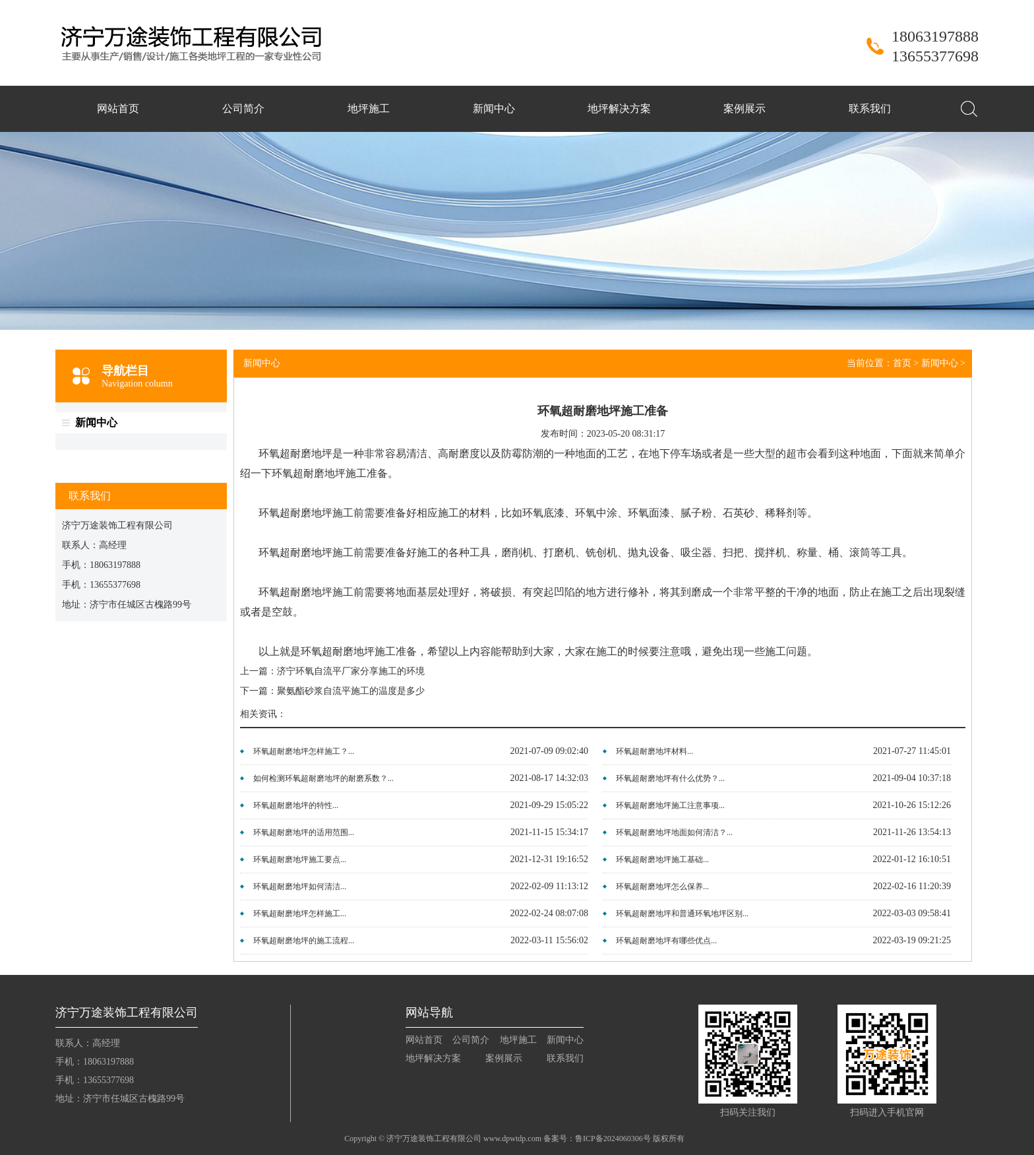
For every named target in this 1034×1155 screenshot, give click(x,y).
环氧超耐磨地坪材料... (654, 751)
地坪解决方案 (619, 108)
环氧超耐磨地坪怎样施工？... (303, 751)
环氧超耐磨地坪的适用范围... (303, 832)
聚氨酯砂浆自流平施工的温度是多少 (351, 691)
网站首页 (118, 108)
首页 (902, 363)
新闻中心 (494, 108)
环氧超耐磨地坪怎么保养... (662, 886)
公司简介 (243, 108)
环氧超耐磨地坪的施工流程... (303, 940)
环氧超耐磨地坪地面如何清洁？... (674, 832)
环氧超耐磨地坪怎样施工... (299, 913)
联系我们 (870, 108)
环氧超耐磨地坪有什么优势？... (670, 778)
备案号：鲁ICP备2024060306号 (597, 1138)
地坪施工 (369, 108)
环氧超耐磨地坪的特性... (295, 805)
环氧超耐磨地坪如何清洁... (299, 886)
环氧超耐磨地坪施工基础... (662, 859)
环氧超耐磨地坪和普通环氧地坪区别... (682, 913)
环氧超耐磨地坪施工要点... (299, 859)
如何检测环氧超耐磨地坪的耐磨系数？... (323, 778)
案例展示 (744, 108)
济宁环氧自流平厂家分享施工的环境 (351, 671)
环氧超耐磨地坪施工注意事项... (670, 805)
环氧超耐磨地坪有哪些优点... (666, 940)
